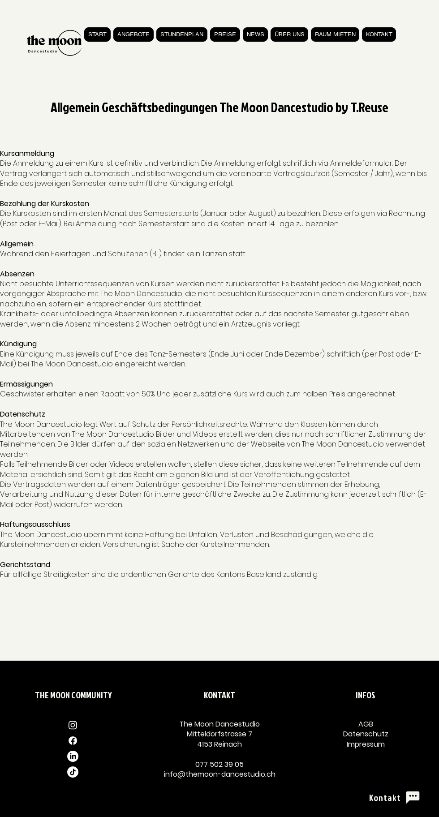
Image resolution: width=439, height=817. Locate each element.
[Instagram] (72, 725)
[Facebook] (72, 740)
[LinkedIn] (72, 756)
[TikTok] (72, 772)
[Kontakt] (395, 797)
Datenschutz (365, 734)
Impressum (366, 744)
